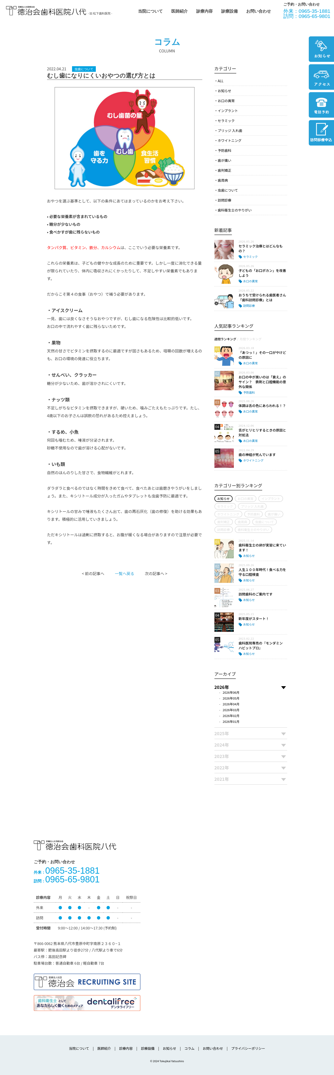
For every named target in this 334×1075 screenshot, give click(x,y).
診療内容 (204, 11)
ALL (221, 80)
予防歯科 (224, 150)
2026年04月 (231, 704)
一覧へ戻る (124, 573)
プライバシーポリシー (248, 1048)
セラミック (226, 120)
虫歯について (228, 190)
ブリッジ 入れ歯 (230, 130)
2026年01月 (231, 721)
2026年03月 (231, 710)
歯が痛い (224, 160)
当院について (150, 11)
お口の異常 (226, 100)
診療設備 (229, 11)
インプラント (228, 110)
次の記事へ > (156, 573)
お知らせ (224, 90)
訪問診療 (224, 200)
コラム (189, 1048)
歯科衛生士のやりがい (235, 210)
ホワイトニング (230, 140)
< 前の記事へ (93, 573)
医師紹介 (179, 11)
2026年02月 (231, 715)
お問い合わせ (258, 11)
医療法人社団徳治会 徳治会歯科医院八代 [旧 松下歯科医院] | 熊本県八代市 (46, 11)
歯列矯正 (224, 170)
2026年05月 (231, 698)
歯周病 (223, 180)
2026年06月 (231, 692)
